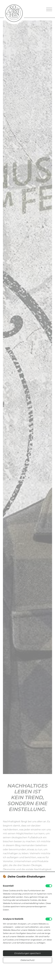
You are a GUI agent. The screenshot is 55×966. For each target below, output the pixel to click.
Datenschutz (27, 960)
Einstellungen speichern (27, 953)
